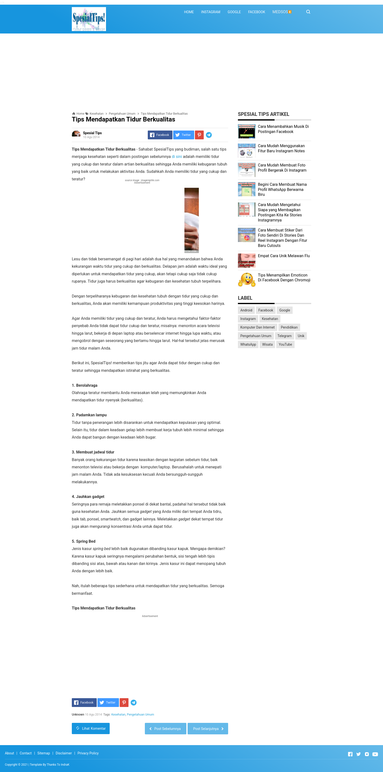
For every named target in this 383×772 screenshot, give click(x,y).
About (9, 753)
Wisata (267, 344)
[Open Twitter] (359, 754)
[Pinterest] (199, 135)
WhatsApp (248, 344)
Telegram (284, 336)
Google (284, 310)
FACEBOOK (256, 12)
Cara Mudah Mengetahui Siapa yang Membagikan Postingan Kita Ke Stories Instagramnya (280, 212)
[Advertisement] (191, 72)
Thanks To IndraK (58, 764)
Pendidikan (289, 327)
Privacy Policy (87, 753)
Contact (26, 753)
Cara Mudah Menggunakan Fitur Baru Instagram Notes (281, 148)
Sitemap (43, 753)
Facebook (265, 310)
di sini (177, 156)
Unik (301, 336)
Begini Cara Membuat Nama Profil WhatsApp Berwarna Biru (282, 189)
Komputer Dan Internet (257, 327)
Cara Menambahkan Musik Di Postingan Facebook (283, 129)
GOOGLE (234, 12)
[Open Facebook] (350, 754)
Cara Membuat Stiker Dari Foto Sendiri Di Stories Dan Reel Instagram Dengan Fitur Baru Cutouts (282, 238)
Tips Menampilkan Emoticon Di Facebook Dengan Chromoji (284, 278)
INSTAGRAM (211, 12)
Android (246, 310)
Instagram (248, 319)
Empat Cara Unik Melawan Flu (284, 256)
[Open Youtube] (375, 754)
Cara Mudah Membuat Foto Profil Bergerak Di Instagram (282, 168)
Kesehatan (118, 714)
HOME (189, 12)
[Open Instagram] (367, 754)
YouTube (285, 344)
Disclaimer (64, 753)
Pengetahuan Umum (140, 714)
